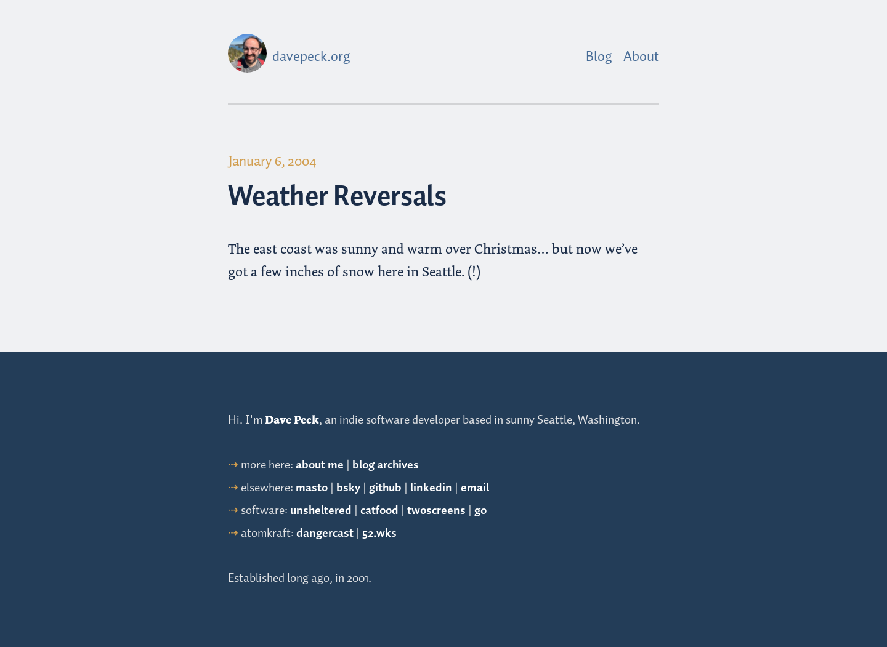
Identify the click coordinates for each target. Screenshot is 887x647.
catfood (379, 510)
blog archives (385, 465)
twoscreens (436, 510)
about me (320, 465)
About (641, 57)
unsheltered (321, 510)
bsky (348, 487)
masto (312, 487)
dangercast (325, 533)
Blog (599, 57)
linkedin (431, 487)
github (385, 487)
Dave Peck (292, 420)
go (480, 510)
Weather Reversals (337, 197)
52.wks (379, 533)
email (475, 487)
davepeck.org (311, 57)
